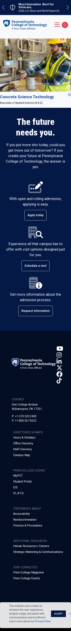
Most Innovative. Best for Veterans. (36, 6)
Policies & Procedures (27, 525)
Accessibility (21, 514)
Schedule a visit (35, 265)
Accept (58, 613)
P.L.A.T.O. (18, 493)
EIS (15, 487)
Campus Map (21, 455)
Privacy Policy (42, 621)
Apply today (35, 215)
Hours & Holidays (24, 437)
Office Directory (23, 443)
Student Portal (22, 481)
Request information (35, 311)
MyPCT (18, 475)
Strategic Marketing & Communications (38, 552)
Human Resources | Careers (31, 546)
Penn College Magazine (28, 572)
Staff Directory (22, 449)
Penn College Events (26, 578)
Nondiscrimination (24, 519)
